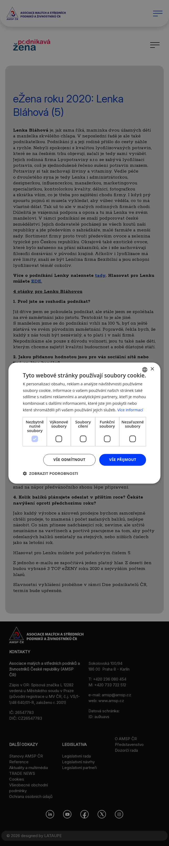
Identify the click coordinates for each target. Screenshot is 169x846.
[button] (50, 473)
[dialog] (84, 423)
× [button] (152, 369)
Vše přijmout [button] (122, 459)
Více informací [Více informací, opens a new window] (130, 409)
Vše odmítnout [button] (69, 459)
